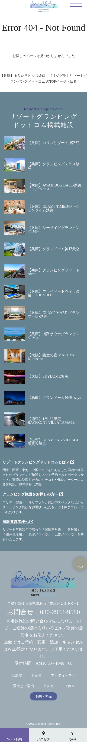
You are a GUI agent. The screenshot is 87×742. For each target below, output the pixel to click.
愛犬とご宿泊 (23, 686)
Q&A (70, 686)
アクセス (50, 686)
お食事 (36, 675)
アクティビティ (63, 675)
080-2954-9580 (60, 612)
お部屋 (17, 675)
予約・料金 (43, 696)
